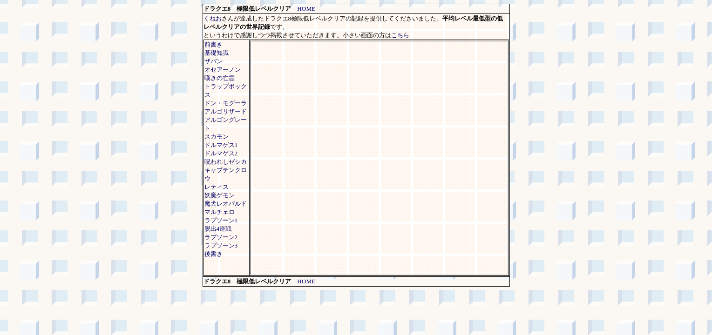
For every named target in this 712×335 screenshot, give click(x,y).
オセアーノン (222, 69)
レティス (216, 186)
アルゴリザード (225, 111)
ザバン (213, 61)
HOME (306, 8)
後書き (213, 253)
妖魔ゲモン (219, 195)
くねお (212, 18)
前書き (213, 44)
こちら (400, 35)
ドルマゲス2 (221, 153)
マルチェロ (219, 211)
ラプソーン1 (221, 220)
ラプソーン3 (221, 245)
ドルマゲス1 (221, 144)
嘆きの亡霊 (219, 77)
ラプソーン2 (221, 237)
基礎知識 (216, 52)
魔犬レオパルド (225, 203)
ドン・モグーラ (225, 103)
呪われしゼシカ (225, 161)
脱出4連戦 (218, 228)
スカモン (216, 136)
